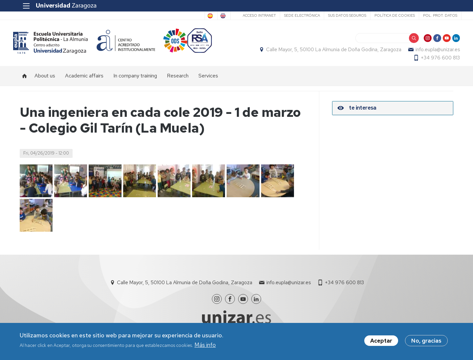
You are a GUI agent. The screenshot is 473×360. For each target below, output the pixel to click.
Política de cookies (386, 15)
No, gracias (426, 342)
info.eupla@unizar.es (431, 53)
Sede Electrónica (294, 15)
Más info (205, 345)
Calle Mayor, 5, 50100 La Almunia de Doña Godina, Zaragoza (327, 53)
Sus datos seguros (339, 15)
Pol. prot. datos (432, 15)
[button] (36, 187)
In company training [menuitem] (135, 82)
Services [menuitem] (208, 82)
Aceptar (381, 342)
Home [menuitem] (25, 82)
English (212, 15)
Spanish (186, 15)
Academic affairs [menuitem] (84, 82)
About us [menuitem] (44, 82)
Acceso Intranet (251, 15)
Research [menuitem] (178, 82)
